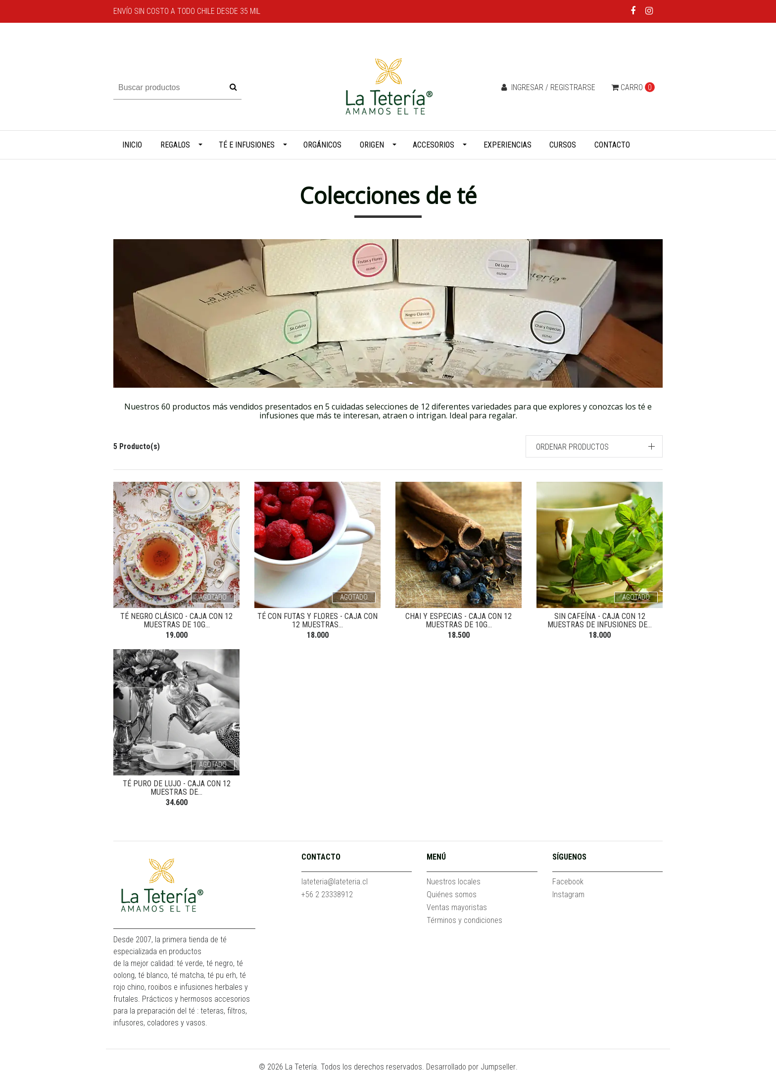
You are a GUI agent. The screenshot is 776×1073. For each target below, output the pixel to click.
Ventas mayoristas (457, 907)
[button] (594, 446)
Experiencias (508, 145)
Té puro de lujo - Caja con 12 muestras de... (177, 788)
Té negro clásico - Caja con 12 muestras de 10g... (176, 621)
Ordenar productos (572, 447)
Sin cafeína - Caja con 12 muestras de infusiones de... (599, 621)
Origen (372, 145)
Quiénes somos (452, 894)
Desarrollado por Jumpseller (471, 1067)
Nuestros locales (454, 881)
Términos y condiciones (464, 920)
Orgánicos (322, 145)
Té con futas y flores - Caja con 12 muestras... (317, 621)
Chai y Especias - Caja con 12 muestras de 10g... (458, 621)
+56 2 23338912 (327, 894)
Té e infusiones (247, 145)
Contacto (612, 145)
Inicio (132, 145)
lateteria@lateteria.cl (334, 881)
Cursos (562, 145)
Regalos (175, 145)
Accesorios (433, 145)
